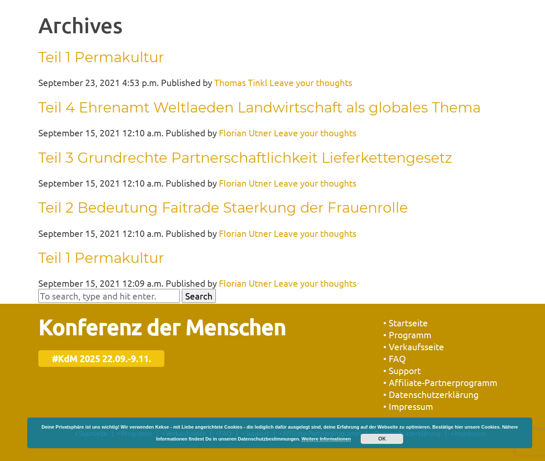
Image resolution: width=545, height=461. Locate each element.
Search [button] (198, 295)
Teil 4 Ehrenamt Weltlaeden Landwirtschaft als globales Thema (259, 107)
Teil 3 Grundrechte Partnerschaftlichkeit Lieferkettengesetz (245, 157)
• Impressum (408, 406)
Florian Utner (245, 132)
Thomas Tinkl (240, 82)
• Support (402, 370)
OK (382, 439)
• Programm (407, 334)
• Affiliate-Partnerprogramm (440, 382)
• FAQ (394, 358)
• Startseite (405, 322)
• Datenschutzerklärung (431, 394)
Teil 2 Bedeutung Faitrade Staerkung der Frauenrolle (223, 207)
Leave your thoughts (311, 82)
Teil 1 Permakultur (101, 57)
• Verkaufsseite (413, 346)
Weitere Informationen (326, 438)
